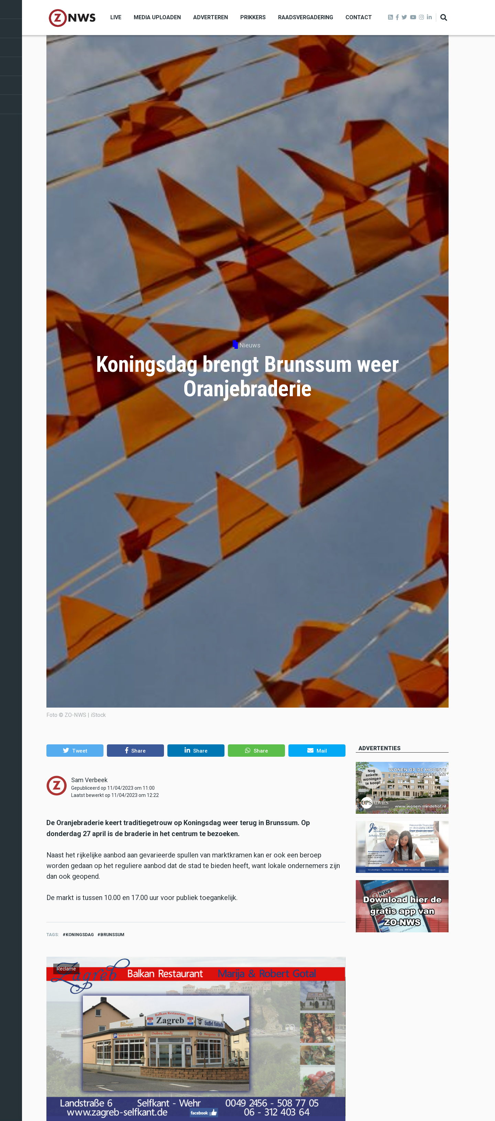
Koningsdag (80, 934)
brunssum (112, 934)
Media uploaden (157, 17)
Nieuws (250, 345)
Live (115, 17)
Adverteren (210, 17)
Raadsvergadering (305, 17)
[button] (74, 750)
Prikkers (253, 17)
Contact (358, 17)
